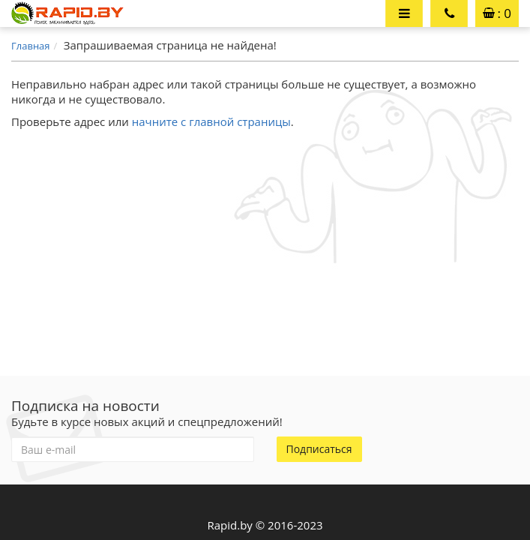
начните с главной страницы (211, 121)
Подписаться (319, 449)
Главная (30, 45)
